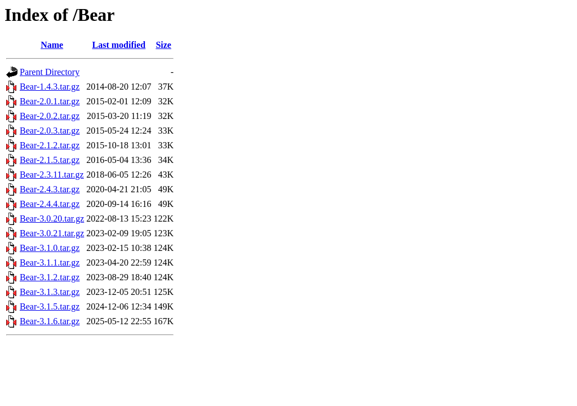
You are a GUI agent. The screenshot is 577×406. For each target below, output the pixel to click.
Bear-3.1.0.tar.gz (49, 248)
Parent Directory (49, 72)
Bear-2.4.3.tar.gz (49, 189)
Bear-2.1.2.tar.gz (49, 145)
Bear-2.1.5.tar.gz (49, 160)
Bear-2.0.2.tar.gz (49, 116)
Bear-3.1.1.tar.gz (49, 262)
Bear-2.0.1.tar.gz (49, 101)
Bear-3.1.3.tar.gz (49, 292)
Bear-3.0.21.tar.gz (52, 233)
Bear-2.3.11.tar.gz (52, 174)
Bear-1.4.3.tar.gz (49, 86)
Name (52, 45)
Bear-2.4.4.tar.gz (49, 204)
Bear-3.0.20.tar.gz (52, 218)
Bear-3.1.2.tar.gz (49, 277)
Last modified (119, 45)
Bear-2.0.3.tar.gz (49, 130)
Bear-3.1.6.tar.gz (49, 321)
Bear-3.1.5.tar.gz (49, 306)
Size (163, 45)
